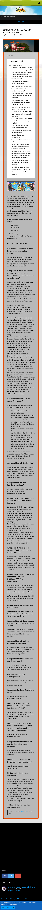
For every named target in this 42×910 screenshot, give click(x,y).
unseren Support (12, 600)
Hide (20, 61)
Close (12, 907)
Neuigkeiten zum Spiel (14, 890)
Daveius (10, 889)
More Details (5, 907)
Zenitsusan (8, 35)
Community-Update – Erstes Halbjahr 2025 (21, 887)
